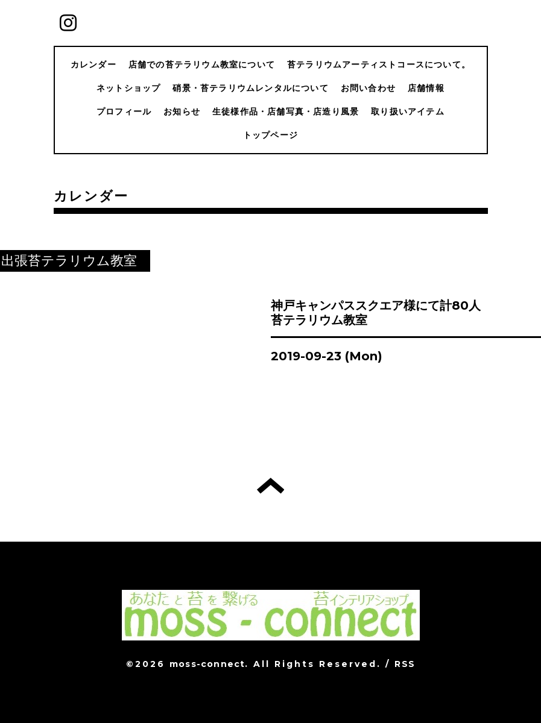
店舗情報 (426, 88)
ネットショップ (128, 88)
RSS (404, 664)
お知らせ (181, 111)
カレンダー (93, 64)
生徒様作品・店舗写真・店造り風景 (285, 111)
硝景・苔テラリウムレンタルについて (250, 88)
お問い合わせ (368, 88)
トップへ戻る (270, 485)
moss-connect (207, 664)
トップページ (270, 135)
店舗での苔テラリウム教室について (201, 64)
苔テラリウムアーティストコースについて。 (378, 64)
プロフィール (123, 111)
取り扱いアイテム (408, 111)
